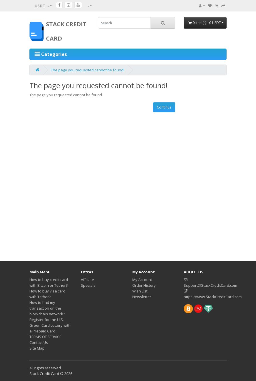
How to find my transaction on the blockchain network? (47, 308)
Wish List (139, 291)
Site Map (37, 348)
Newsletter (141, 296)
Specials (88, 285)
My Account (142, 279)
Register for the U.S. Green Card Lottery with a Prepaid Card (50, 325)
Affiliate (87, 279)
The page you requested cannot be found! (87, 70)
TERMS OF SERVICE (45, 336)
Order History (144, 285)
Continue (164, 107)
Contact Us (38, 342)
